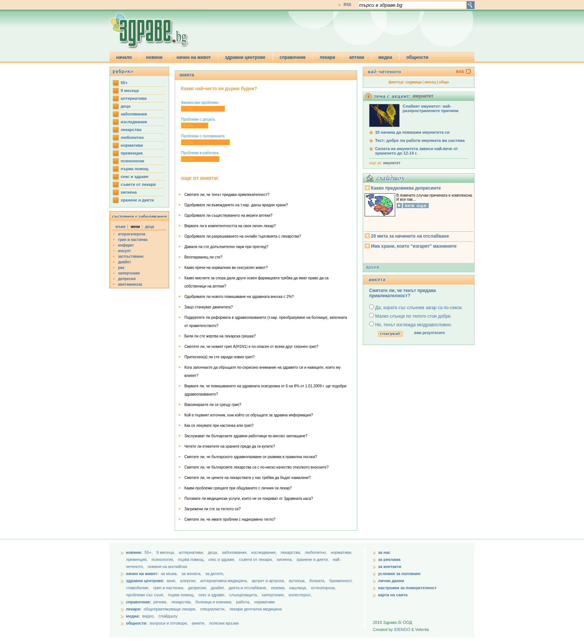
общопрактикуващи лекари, (170, 609)
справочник (293, 57)
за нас (384, 552)
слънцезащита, (244, 595)
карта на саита (392, 595)
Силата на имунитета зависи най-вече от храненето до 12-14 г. (416, 150)
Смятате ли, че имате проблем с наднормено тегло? (229, 519)
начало (124, 57)
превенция (132, 153)
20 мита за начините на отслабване (410, 236)
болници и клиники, (214, 602)
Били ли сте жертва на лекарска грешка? (220, 336)
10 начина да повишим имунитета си (412, 132)
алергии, (189, 580)
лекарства (131, 129)
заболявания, (235, 552)
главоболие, (138, 588)
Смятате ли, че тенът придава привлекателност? (226, 195)
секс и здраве (135, 176)
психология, (163, 559)
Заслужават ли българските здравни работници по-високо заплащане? (245, 436)
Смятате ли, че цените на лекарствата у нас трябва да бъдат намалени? (247, 478)
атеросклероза (131, 234)
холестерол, (300, 595)
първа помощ (134, 168)
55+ (124, 82)
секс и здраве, (222, 559)
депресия (127, 279)
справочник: (138, 602)
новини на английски (167, 566)
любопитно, (316, 552)
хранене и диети (137, 200)
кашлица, (298, 588)
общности (417, 57)
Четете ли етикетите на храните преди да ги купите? (229, 446)
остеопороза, (323, 588)
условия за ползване (399, 573)
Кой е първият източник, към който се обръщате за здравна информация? (248, 415)
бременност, (341, 580)
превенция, (137, 559)
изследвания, (264, 552)
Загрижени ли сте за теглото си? (212, 509)
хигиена (129, 192)
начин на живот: (142, 573)
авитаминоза (130, 284)
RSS (347, 5)
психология (132, 161)
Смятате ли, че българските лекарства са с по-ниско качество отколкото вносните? (256, 467)
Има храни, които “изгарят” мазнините (414, 246)
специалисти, (212, 609)
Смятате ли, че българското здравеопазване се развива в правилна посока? (250, 457)
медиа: (133, 616)
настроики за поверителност (407, 588)
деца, (213, 552)
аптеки (356, 57)
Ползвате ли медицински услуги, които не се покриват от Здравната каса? (248, 498)
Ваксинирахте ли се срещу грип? (212, 405)
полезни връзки (224, 623)
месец (430, 82)
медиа (385, 57)
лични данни (391, 580)
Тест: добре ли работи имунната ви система (420, 140)
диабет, (218, 588)
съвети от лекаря (138, 184)
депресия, (198, 588)
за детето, (214, 573)
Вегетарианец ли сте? (203, 257)
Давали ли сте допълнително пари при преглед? (226, 247)
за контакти (389, 566)
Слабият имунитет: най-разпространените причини (430, 108)
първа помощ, (192, 559)
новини (154, 57)
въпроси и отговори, (169, 623)
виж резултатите (429, 333)
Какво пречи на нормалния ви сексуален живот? (226, 268)
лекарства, (291, 552)
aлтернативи (134, 98)
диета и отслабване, (249, 588)
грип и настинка (132, 240)
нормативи (132, 145)
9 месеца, (166, 552)
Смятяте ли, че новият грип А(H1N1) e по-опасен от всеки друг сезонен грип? (251, 347)
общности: (136, 623)
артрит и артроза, (268, 580)
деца (125, 106)
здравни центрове (245, 57)
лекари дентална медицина (255, 609)
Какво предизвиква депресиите (406, 188)
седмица (414, 82)
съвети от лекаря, (256, 559)
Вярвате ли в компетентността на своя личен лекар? (230, 226)
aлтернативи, (192, 552)
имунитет (391, 163)
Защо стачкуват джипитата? (208, 307)
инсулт (124, 251)
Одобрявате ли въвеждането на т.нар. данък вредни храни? (236, 205)
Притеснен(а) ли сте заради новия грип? (219, 357)
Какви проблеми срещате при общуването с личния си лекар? (238, 488)
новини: (134, 552)
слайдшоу (168, 616)
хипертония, (274, 595)
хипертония (129, 273)
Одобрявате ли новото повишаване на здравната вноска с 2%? (239, 297)
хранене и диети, (313, 559)
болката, (318, 580)
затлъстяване (130, 256)
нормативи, (341, 552)
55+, (149, 552)
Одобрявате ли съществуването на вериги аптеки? (228, 215)
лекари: (134, 609)
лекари (327, 57)
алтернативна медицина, (224, 580)
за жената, (191, 573)
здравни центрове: (145, 580)
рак (121, 268)
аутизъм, (298, 580)
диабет (124, 262)
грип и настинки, (169, 588)
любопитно (132, 137)
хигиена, (285, 559)
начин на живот (194, 57)
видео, (148, 616)
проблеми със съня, (145, 595)
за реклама (389, 559)
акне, (171, 580)
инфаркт (126, 245)
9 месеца (130, 90)
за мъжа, (169, 573)
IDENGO (402, 629)
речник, (160, 602)
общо (444, 82)
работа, (243, 602)
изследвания (134, 122)
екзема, (279, 588)
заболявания (134, 114)
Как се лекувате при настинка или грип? (219, 425)
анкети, (198, 623)
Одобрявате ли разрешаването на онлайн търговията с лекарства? (242, 236)
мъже (120, 227)
